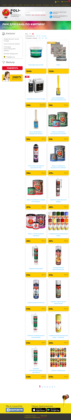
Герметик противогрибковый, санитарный (35, 370)
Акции (10, 5)
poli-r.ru (38, 415)
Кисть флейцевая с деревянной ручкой (35, 132)
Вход (58, 1)
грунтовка (42, 15)
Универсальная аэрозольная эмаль (58, 234)
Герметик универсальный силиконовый (35, 336)
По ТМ (38, 36)
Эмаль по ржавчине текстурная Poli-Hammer (58, 132)
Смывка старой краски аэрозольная (58, 302)
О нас (52, 5)
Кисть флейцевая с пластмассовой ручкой (58, 98)
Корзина (65, 1)
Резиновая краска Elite (35, 65)
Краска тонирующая (58, 370)
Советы (15, 5)
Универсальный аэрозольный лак (58, 268)
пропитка (37, 15)
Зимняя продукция (11, 54)
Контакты (57, 5)
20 (39, 38)
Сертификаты (66, 5)
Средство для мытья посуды (11, 40)
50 (43, 38)
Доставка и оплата (29, 5)
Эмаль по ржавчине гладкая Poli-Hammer (36, 200)
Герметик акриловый (36, 268)
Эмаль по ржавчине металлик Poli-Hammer (58, 166)
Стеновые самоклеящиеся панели (9, 48)
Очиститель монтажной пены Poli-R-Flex (36, 166)
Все (46, 38)
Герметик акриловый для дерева (58, 200)
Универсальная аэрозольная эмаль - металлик (58, 336)
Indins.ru (43, 417)
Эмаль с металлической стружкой (36, 234)
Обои (58, 65)
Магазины (39, 5)
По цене (44, 36)
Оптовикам (46, 5)
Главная (5, 27)
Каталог (5, 5)
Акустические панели (12, 44)
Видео (21, 5)
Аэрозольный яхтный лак (35, 302)
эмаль (33, 15)
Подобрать (12, 68)
